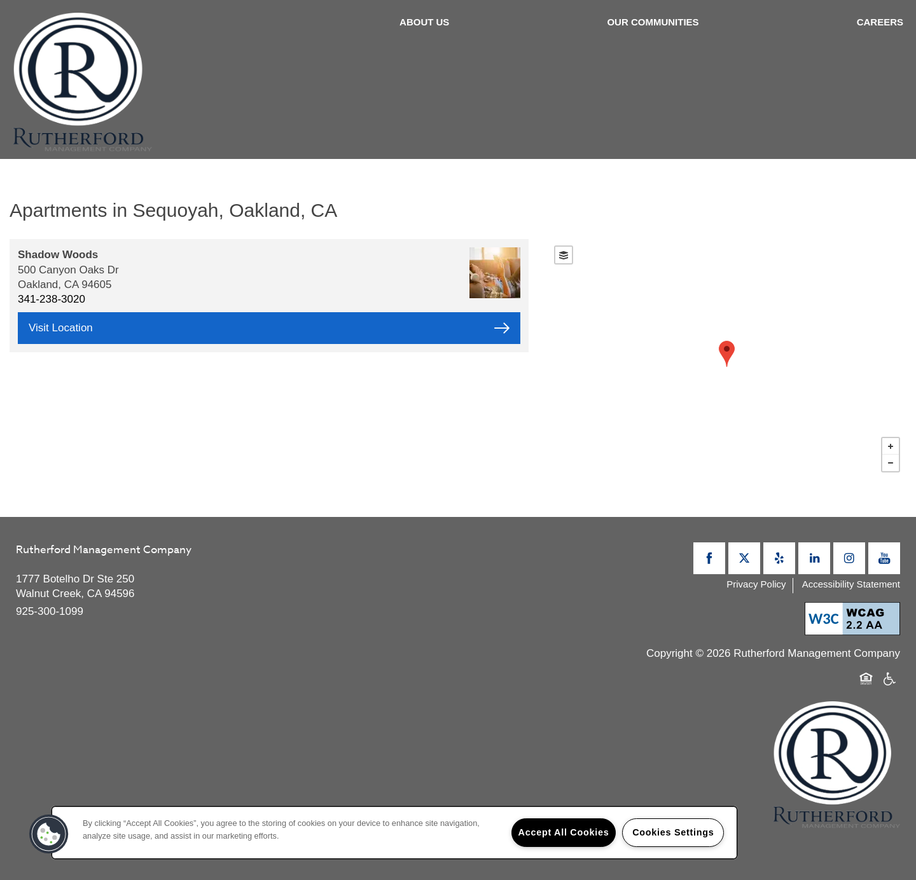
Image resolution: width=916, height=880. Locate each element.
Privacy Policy (756, 584)
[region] (394, 833)
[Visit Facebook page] (709, 558)
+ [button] (890, 446)
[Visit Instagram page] (849, 558)
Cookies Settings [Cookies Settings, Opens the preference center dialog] (673, 832)
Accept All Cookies (563, 832)
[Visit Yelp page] (779, 558)
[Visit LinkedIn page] (814, 558)
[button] (49, 834)
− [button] (890, 463)
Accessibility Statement (851, 584)
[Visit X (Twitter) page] (744, 558)
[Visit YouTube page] (884, 558)
